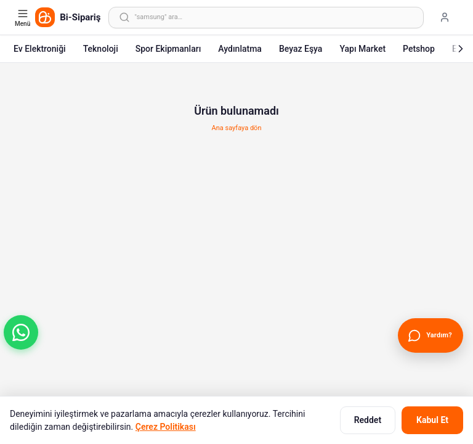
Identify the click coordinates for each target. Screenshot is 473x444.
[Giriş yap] (444, 17)
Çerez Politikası (165, 427)
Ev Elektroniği (40, 49)
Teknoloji (100, 49)
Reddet (367, 420)
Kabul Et (432, 420)
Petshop (419, 49)
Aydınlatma (240, 49)
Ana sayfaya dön (237, 128)
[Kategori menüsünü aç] (24, 17)
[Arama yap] (266, 17)
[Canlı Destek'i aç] (430, 335)
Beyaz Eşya (301, 49)
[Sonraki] (460, 48)
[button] (21, 332)
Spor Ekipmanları (168, 49)
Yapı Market (362, 49)
